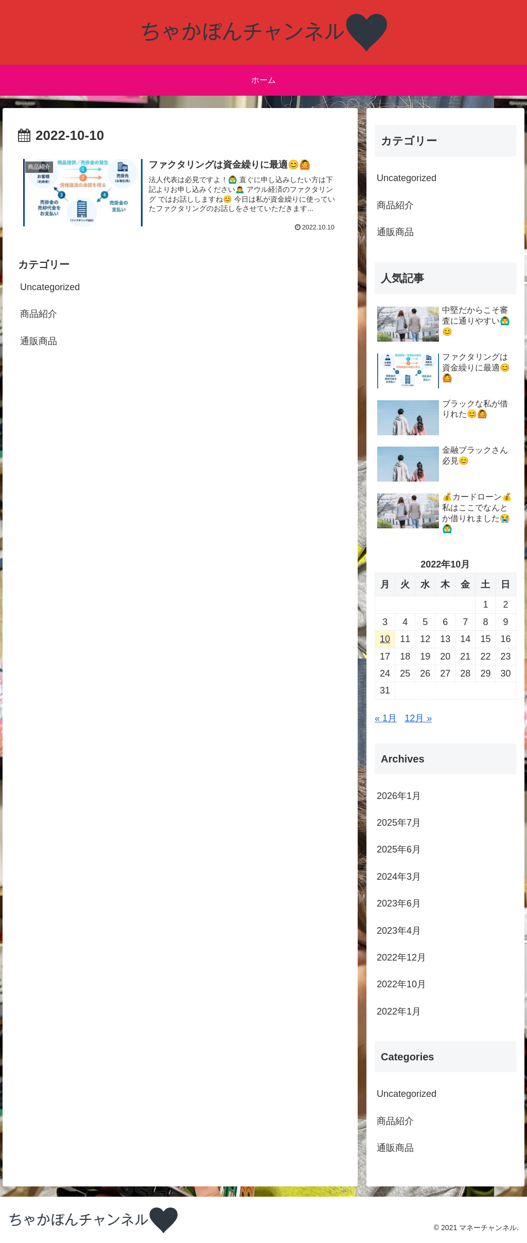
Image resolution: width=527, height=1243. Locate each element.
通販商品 (43, 341)
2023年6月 (399, 903)
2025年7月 (399, 823)
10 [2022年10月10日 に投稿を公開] (385, 639)
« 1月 (386, 718)
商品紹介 (38, 314)
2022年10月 (401, 984)
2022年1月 (399, 1011)
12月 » (418, 718)
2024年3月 (399, 877)
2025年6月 (399, 849)
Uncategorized (50, 287)
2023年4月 (399, 931)
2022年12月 (401, 957)
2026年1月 (399, 796)
